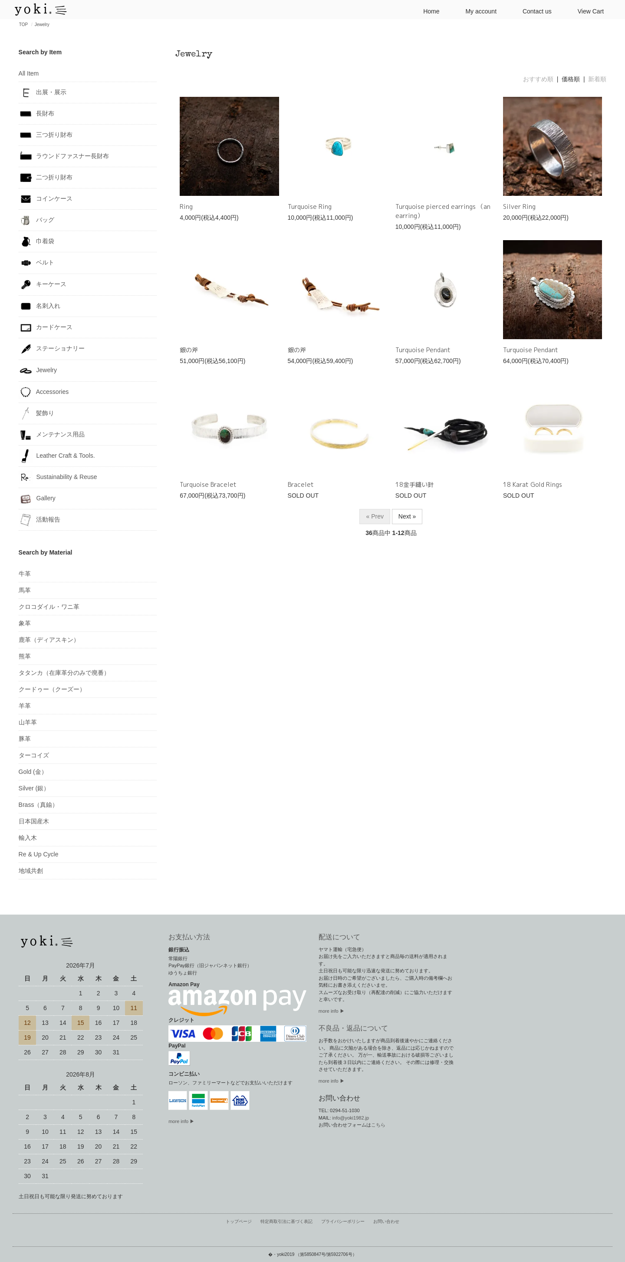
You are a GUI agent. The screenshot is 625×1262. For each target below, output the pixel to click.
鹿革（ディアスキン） (49, 639)
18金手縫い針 (414, 484)
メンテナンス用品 (52, 435)
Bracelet (301, 484)
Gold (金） (33, 771)
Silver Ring (519, 206)
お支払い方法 (189, 937)
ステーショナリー (52, 349)
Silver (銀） (34, 788)
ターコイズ (34, 755)
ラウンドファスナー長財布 (64, 156)
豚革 (25, 738)
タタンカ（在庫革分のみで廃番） (64, 672)
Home (427, 11)
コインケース (46, 199)
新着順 (597, 79)
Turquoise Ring (310, 206)
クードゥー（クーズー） (52, 689)
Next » (407, 516)
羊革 (25, 705)
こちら (378, 1124)
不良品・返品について (353, 1028)
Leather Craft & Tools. (57, 456)
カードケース (46, 327)
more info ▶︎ (332, 1011)
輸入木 (28, 837)
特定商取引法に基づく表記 (288, 1221)
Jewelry (42, 24)
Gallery (37, 498)
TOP (23, 24)
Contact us (534, 11)
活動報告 (40, 520)
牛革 (25, 573)
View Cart (587, 11)
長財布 (37, 114)
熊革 (25, 656)
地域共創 (31, 870)
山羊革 (28, 722)
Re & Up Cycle (39, 854)
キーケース (43, 285)
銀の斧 (189, 350)
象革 (25, 623)
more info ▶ (181, 1121)
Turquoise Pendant (423, 350)
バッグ (37, 220)
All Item (29, 73)
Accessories (44, 392)
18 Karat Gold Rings (532, 484)
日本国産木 (34, 821)
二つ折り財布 (46, 178)
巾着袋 (37, 241)
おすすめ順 (538, 79)
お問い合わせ (381, 1221)
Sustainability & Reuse (58, 477)
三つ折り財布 (46, 135)
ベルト (37, 263)
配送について (339, 937)
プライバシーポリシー (341, 1221)
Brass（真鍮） (39, 804)
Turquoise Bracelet (208, 484)
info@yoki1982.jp (350, 1117)
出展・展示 (43, 92)
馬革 (25, 590)
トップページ (243, 1221)
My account (477, 11)
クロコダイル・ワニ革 (49, 606)
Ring (186, 206)
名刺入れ (40, 306)
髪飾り (37, 413)
